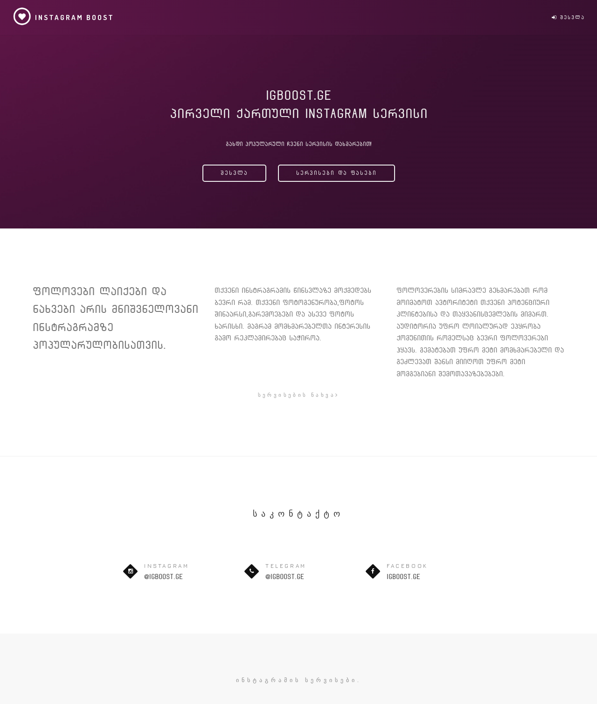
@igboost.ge (163, 576)
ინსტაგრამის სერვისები (296, 679)
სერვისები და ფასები (336, 173)
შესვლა (568, 17)
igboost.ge (403, 576)
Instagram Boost (63, 16)
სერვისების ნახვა (299, 395)
